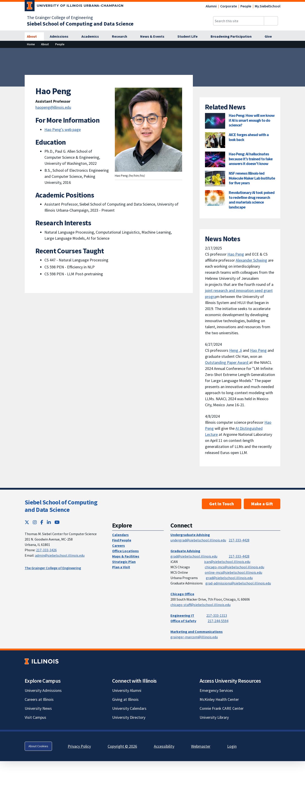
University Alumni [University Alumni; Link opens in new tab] (126, 690)
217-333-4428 (239, 540)
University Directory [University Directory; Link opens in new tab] (128, 717)
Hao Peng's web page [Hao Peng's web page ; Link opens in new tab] (62, 129)
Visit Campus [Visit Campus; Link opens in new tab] (35, 717)
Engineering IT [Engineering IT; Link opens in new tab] (182, 615)
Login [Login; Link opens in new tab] (232, 746)
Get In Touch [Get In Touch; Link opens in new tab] (221, 503)
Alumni (211, 6)
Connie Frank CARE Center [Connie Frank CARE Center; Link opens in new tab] (222, 708)
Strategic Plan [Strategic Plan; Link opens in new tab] (124, 561)
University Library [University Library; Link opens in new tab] (214, 717)
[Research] (122, 36)
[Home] (31, 44)
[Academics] (92, 36)
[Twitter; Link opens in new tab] (27, 522)
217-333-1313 (216, 615)
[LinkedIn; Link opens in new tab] (49, 522)
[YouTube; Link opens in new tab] (57, 522)
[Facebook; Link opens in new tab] (41, 522)
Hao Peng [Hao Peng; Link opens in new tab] (235, 254)
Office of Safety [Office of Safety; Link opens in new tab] (183, 621)
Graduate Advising (185, 551)
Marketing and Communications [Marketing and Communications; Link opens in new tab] (196, 631)
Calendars (120, 534)
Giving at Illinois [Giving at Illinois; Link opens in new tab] (125, 699)
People (245, 6)
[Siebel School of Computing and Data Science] (80, 23)
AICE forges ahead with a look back (249, 137)
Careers (118, 545)
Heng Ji (235, 350)
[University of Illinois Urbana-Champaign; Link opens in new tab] (74, 6)
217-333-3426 (46, 550)
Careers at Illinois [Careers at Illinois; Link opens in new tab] (39, 699)
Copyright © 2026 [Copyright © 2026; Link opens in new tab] (122, 746)
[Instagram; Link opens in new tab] (35, 522)
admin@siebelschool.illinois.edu (60, 555)
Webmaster (200, 746)
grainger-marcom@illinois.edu (194, 637)
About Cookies (38, 746)
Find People (121, 540)
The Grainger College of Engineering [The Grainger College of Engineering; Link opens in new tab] (60, 17)
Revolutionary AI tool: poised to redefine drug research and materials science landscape (251, 200)
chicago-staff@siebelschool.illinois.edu (200, 604)
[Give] (270, 36)
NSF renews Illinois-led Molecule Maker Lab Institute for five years (252, 178)
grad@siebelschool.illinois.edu (193, 556)
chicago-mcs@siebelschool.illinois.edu (234, 567)
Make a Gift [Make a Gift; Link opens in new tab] (262, 503)
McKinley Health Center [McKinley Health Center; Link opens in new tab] (219, 699)
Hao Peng (258, 350)
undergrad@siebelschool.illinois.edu (198, 540)
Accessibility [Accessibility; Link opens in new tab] (164, 746)
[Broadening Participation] (233, 36)
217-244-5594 (218, 621)
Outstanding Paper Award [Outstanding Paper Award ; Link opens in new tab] (227, 362)
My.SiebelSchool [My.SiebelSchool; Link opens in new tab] (267, 6)
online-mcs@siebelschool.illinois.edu (233, 572)
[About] (34, 36)
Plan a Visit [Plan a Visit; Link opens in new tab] (121, 567)
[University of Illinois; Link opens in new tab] (42, 661)
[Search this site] (239, 21)
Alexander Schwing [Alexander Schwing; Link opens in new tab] (251, 260)
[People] (59, 44)
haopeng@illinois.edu (53, 107)
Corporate (228, 6)
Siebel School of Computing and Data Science (61, 506)
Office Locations (125, 551)
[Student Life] (190, 36)
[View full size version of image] (298, 52)
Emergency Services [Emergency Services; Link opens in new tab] (216, 690)
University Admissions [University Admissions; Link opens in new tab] (43, 690)
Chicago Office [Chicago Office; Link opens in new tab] (182, 594)
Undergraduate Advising (190, 534)
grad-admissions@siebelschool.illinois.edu (238, 583)
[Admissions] (62, 36)
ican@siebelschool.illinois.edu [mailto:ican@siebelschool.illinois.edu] (227, 561)
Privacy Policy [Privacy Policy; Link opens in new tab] (79, 746)
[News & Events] (155, 36)
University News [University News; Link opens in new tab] (38, 708)
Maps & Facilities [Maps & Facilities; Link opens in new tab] (125, 556)
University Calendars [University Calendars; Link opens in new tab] (129, 708)
